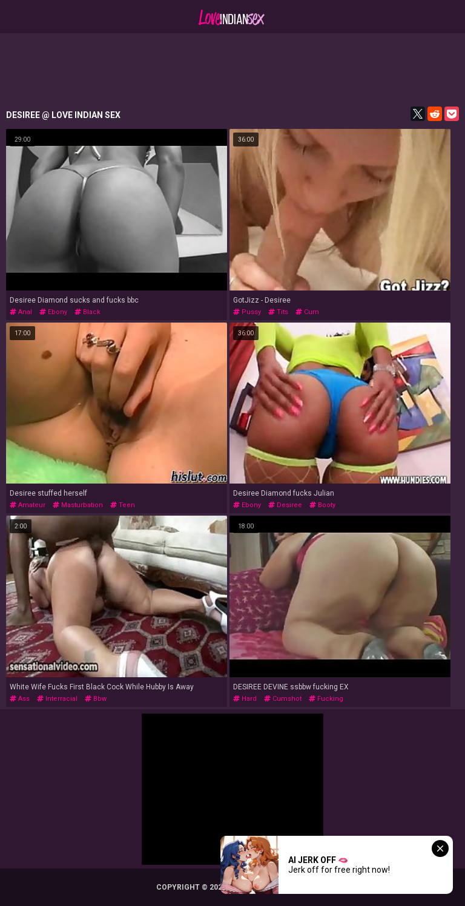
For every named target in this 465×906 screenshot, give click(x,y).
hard (245, 699)
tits (278, 312)
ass (20, 699)
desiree (285, 505)
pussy (247, 312)
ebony (53, 312)
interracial (57, 699)
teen (122, 505)
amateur (27, 505)
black (87, 312)
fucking (326, 699)
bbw (96, 699)
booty (322, 505)
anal (21, 312)
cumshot (283, 699)
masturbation (78, 505)
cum (307, 312)
